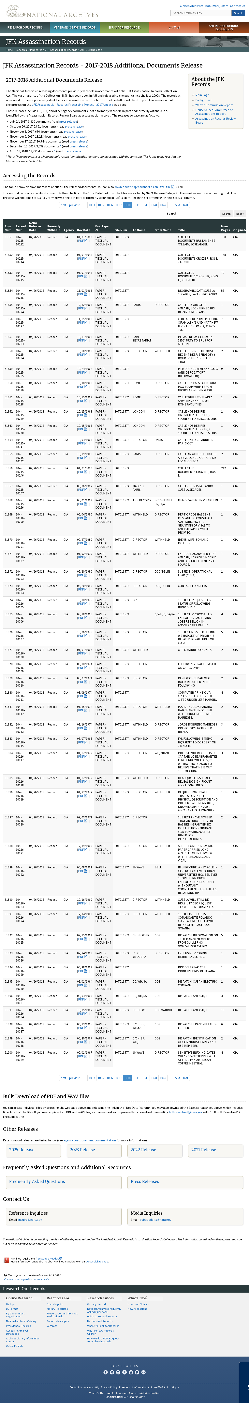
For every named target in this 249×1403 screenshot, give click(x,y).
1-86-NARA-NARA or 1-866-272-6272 (124, 1397)
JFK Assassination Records (61, 50)
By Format (12, 1308)
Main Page (202, 95)
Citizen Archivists (191, 6)
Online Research (19, 1298)
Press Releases (145, 1181)
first (63, 205)
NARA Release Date (35, 226)
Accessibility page (97, 1261)
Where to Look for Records (103, 1326)
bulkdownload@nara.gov (185, 1112)
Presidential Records (18, 1326)
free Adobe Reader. (49, 1258)
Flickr (143, 1372)
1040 (145, 205)
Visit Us (174, 27)
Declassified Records (100, 1321)
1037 (118, 205)
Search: (172, 213)
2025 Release (21, 1149)
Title (181, 230)
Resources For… (59, 1298)
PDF (81, 240)
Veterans (52, 1326)
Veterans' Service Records (74, 27)
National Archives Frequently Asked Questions (104, 1310)
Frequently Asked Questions (37, 1181)
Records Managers (58, 1321)
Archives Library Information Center (22, 1340)
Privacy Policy (109, 1387)
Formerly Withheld (53, 228)
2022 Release (143, 1149)
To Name (139, 230)
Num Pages (225, 228)
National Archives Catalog (21, 1321)
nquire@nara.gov (30, 1220)
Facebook (105, 1372)
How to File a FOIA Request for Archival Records (103, 1340)
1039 (136, 205)
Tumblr (124, 1372)
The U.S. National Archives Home (52, 11)
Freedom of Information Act (135, 1387)
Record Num (21, 228)
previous (75, 205)
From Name (163, 230)
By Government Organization (15, 1315)
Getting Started (96, 1304)
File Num (121, 230)
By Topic (11, 1304)
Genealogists (55, 1304)
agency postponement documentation (89, 1140)
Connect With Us (124, 1366)
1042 (163, 205)
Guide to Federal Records (102, 1316)
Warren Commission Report (214, 105)
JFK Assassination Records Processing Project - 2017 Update (72, 104)
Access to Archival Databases (17, 1332)
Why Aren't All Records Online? (100, 1332)
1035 (101, 205)
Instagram (118, 1372)
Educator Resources (124, 27)
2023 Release (82, 1149)
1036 (110, 205)
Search (238, 13)
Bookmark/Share (216, 6)
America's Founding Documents (224, 27)
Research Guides (100, 1298)
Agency (69, 230)
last (185, 205)
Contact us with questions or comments (26, 1279)
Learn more (214, 1396)
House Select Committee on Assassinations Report (214, 112)
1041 (154, 205)
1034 (92, 205)
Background (203, 100)
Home (9, 50)
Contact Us (237, 6)
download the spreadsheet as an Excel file (142, 187)
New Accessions (137, 1308)
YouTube (130, 1372)
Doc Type (102, 227)
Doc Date (83, 230)
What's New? (138, 1298)
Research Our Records (25, 27)
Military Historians (57, 1308)
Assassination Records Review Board (215, 120)
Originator (240, 230)
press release (68, 121)
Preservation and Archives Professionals (62, 1315)
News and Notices (138, 1304)
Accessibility (91, 1387)
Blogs (137, 1372)
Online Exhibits (14, 1346)
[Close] (244, 1366)
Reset (239, 214)
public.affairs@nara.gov (155, 1220)
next (177, 205)
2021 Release (203, 1149)
